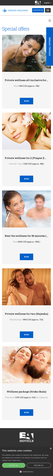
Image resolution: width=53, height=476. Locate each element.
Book (26, 101)
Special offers (49, 46)
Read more (17, 460)
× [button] (51, 449)
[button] (26, 471)
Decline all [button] (39, 465)
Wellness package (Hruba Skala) (26, 391)
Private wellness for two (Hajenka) (26, 313)
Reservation (38, 10)
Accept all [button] (13, 465)
